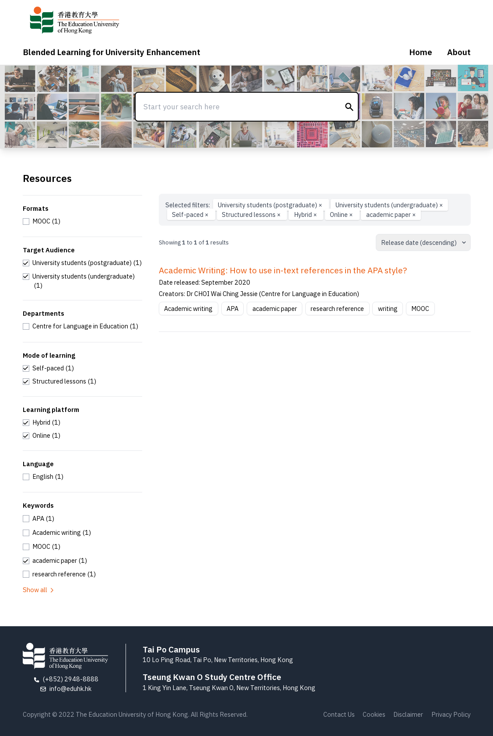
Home (420, 52)
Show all (39, 590)
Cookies (374, 714)
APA (232, 308)
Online (342, 214)
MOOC (420, 308)
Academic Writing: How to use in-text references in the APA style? (283, 270)
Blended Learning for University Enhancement (111, 52)
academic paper (391, 214)
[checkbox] (42, 221)
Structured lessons (252, 214)
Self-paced (191, 214)
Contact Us (339, 714)
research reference (337, 308)
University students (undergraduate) (389, 205)
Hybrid (306, 214)
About (459, 52)
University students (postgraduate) (271, 205)
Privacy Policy (451, 714)
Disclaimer (408, 714)
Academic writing (188, 308)
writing (388, 308)
